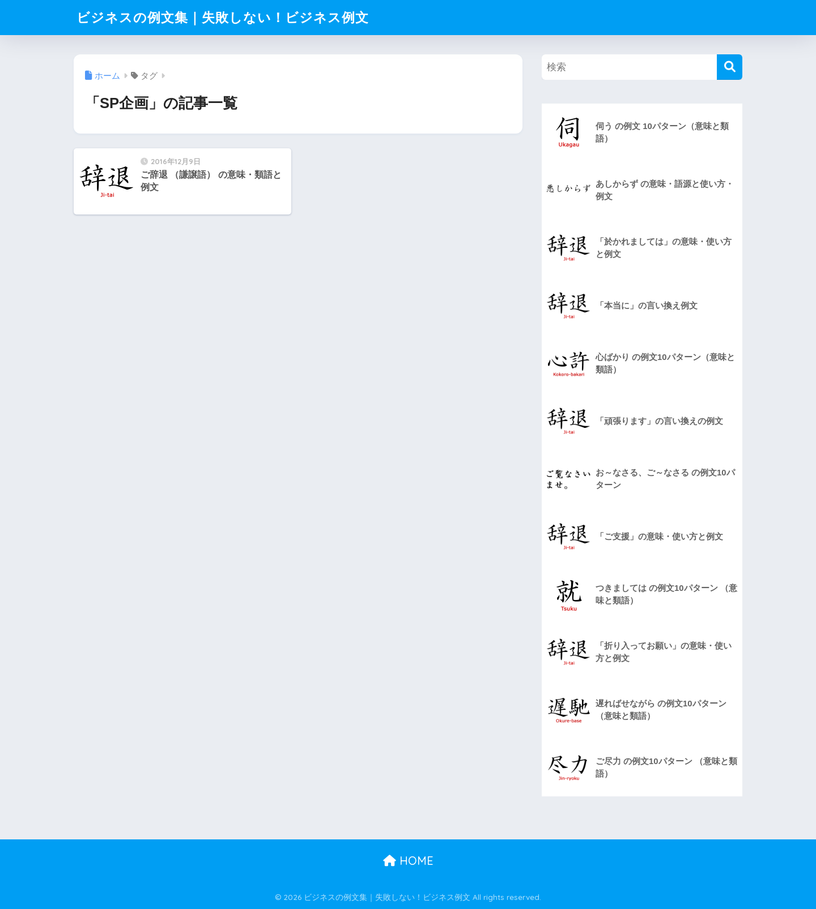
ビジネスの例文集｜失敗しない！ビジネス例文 (222, 17)
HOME (408, 861)
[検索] (729, 67)
